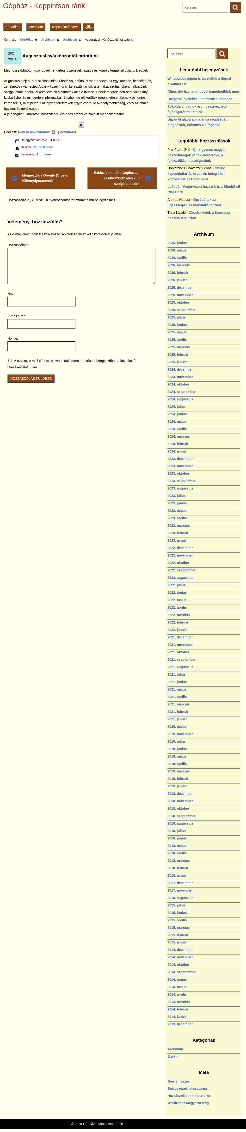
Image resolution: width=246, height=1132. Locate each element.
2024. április (177, 429)
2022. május (176, 600)
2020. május (176, 726)
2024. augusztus (180, 399)
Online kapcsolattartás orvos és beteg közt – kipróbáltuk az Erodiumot (197, 173)
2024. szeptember (181, 392)
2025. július (176, 317)
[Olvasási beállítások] (88, 27)
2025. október (178, 302)
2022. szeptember (181, 570)
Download (68, 132)
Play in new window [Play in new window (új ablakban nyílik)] (36, 132)
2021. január (177, 719)
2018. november (180, 801)
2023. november (180, 466)
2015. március (178, 928)
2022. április (177, 607)
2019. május (176, 756)
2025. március (178, 347)
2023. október (178, 473)
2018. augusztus (180, 823)
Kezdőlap (12, 27)
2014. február (177, 1009)
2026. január (177, 280)
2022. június (177, 592)
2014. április (177, 994)
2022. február (177, 622)
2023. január (177, 540)
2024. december (180, 369)
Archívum (36, 27)
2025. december (180, 287)
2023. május (176, 511)
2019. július (176, 741)
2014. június (177, 979)
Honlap (12, 338)
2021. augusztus (180, 667)
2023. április (177, 518)
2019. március (178, 771)
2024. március (178, 436)
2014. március (178, 1002)
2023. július (176, 496)
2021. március (178, 704)
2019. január (177, 786)
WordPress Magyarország (188, 1103)
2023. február (177, 533)
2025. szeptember (181, 310)
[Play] (81, 125)
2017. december (180, 883)
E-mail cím (16, 316)
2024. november (180, 377)
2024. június (177, 414)
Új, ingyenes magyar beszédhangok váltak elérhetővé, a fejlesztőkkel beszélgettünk (196, 155)
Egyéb (172, 1056)
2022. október (178, 563)
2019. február (177, 779)
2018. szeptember (181, 816)
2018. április (177, 853)
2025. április (177, 340)
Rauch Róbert (42, 147)
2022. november (180, 555)
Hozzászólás (18, 245)
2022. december (180, 548)
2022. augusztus (180, 578)
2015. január (177, 942)
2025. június (177, 325)
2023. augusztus (180, 488)
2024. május (176, 421)
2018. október (178, 808)
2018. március (178, 861)
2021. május (176, 689)
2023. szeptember (181, 481)
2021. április (177, 697)
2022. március (178, 615)
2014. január (177, 1017)
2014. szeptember (181, 972)
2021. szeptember (181, 659)
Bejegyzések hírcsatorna (187, 1088)
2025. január (177, 362)
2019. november (180, 734)
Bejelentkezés (178, 1081)
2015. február (177, 935)
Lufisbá (173, 187)
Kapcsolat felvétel (65, 27)
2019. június (177, 749)
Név (11, 294)
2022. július (176, 585)
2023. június (177, 503)
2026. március (178, 265)
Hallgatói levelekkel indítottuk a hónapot (199, 99)
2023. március (178, 525)
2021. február (177, 712)
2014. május (176, 987)
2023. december (180, 459)
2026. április (177, 258)
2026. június (177, 243)
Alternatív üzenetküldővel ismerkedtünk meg (203, 91)
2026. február (177, 273)
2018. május (176, 846)
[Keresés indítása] (222, 53)
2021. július (176, 674)
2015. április (177, 920)
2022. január (177, 630)
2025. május (176, 332)
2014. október (178, 965)
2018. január (177, 875)
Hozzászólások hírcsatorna (189, 1096)
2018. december (180, 793)
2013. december (180, 1024)
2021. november (180, 645)
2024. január (177, 451)
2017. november (180, 890)
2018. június (177, 838)
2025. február (177, 354)
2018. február (177, 868)
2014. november (180, 957)
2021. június (177, 682)
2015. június (177, 913)
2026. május (176, 250)
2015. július (176, 905)
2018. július (176, 831)
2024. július (176, 407)
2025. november (180, 295)
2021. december (180, 637)
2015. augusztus (180, 898)
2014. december (180, 950)
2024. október (178, 384)
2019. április (177, 764)
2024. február (177, 444)
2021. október (178, 652)
